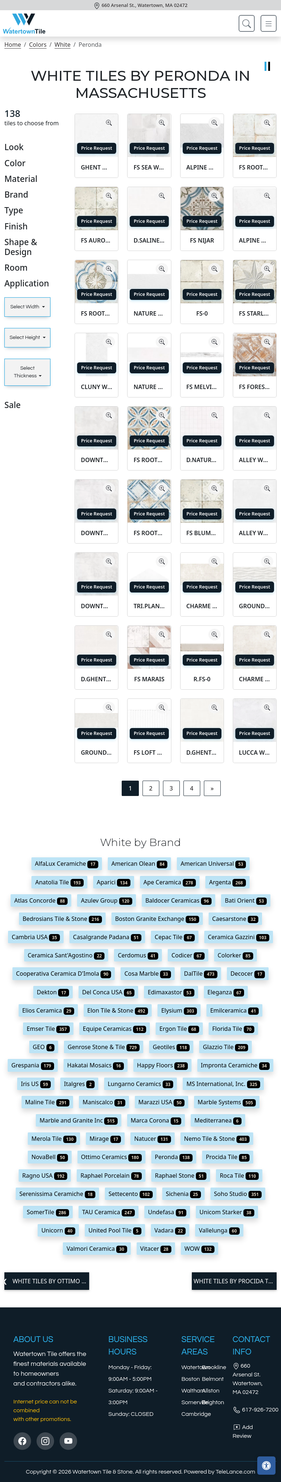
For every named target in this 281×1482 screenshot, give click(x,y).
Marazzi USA (161, 1102)
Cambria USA (36, 937)
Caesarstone (235, 919)
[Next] (212, 788)
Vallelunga (219, 1230)
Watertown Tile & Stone (102, 1472)
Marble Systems (227, 1102)
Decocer (248, 973)
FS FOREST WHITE (254, 387)
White (62, 45)
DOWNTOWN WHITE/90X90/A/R (96, 606)
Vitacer (155, 1249)
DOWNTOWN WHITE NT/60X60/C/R (96, 460)
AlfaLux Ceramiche (66, 864)
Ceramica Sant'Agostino (66, 955)
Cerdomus (138, 955)
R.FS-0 (202, 679)
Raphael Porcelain (111, 1175)
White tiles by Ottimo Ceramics (50, 1281)
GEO (44, 1047)
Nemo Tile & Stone (217, 1139)
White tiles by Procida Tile (235, 1281)
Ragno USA (44, 1175)
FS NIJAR (202, 240)
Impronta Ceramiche (235, 1065)
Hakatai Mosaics (95, 1065)
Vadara (170, 1230)
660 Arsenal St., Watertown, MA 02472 (144, 5)
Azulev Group (106, 900)
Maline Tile (47, 1102)
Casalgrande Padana (107, 937)
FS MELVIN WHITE (202, 387)
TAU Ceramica (108, 1212)
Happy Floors (162, 1065)
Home (12, 45)
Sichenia (183, 1194)
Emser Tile (48, 1029)
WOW (199, 1249)
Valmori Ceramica (97, 1249)
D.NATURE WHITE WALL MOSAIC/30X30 (202, 460)
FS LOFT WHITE (149, 752)
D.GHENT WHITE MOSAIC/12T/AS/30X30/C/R (96, 679)
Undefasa (167, 1212)
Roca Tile (239, 1175)
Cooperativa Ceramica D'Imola (63, 973)
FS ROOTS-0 (254, 167)
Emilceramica (234, 1010)
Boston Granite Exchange (157, 919)
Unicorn (58, 1230)
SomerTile (48, 1212)
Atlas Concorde (41, 900)
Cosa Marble (147, 973)
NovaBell (49, 1157)
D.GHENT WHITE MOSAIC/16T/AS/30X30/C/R (202, 752)
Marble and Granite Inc (78, 1120)
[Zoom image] (109, 123)
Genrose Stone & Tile (104, 1047)
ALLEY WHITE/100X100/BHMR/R (254, 460)
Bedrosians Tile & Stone (62, 919)
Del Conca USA (108, 992)
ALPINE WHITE (254, 240)
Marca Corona (156, 1120)
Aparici (113, 882)
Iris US (36, 1084)
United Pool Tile (114, 1230)
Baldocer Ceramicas (178, 900)
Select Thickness (25, 372)
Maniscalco (104, 1102)
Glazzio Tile (225, 1047)
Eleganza (226, 992)
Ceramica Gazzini (238, 937)
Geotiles (171, 1047)
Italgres (79, 1084)
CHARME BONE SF (254, 679)
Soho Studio (238, 1194)
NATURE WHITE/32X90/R (149, 387)
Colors (37, 45)
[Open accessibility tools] (266, 1465)
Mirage (105, 1139)
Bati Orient (246, 900)
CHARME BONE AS (202, 606)
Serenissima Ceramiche (57, 1194)
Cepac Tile (174, 937)
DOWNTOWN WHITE (96, 533)
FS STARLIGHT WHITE (254, 313)
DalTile (200, 973)
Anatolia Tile (59, 882)
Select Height (25, 337)
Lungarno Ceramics (140, 1084)
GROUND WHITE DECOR (254, 606)
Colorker (236, 955)
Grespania (32, 1065)
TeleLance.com (235, 1472)
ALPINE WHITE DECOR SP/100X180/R (202, 167)
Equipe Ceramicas (115, 1029)
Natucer (152, 1139)
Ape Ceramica (170, 882)
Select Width (25, 306)
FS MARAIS (149, 679)
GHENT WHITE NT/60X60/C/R (96, 167)
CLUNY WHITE (96, 387)
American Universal (213, 864)
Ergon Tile (179, 1029)
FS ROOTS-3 (149, 460)
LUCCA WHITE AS (254, 752)
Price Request (96, 148)
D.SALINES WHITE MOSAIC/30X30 (149, 240)
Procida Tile (228, 1157)
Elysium (179, 1010)
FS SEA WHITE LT (149, 167)
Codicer (187, 955)
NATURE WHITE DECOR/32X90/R (149, 313)
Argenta (227, 882)
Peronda (174, 1157)
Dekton (53, 992)
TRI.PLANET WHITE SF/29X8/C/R (149, 606)
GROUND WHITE (96, 752)
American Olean (139, 864)
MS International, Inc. (223, 1084)
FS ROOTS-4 (149, 533)
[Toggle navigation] (269, 23)
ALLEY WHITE (254, 533)
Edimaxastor (171, 992)
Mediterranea (218, 1120)
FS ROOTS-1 (96, 313)
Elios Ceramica (48, 1010)
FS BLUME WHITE (202, 533)
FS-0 (202, 313)
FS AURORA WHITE (96, 240)
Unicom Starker (227, 1212)
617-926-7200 (256, 1410)
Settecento (131, 1194)
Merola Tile (53, 1139)
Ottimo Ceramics (111, 1157)
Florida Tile (233, 1029)
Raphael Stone (180, 1175)
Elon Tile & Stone (117, 1010)
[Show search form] (247, 23)
